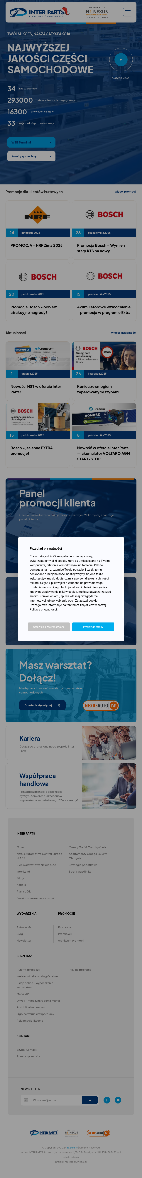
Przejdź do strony (93, 626)
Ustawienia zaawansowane (49, 626)
